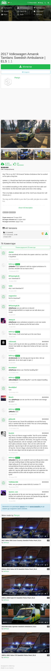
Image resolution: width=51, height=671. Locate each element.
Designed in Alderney (8, 666)
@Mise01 (12, 411)
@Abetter (12, 266)
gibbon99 (12, 419)
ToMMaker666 (13, 482)
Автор (17, 264)
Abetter (11, 252)
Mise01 (11, 397)
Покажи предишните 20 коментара (26, 247)
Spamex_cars (13, 492)
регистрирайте (35, 506)
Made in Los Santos (7, 668)
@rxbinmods (13, 358)
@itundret (12, 460)
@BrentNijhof (13, 380)
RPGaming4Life (14, 276)
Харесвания (20, 165)
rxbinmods (12, 341)
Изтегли (25, 66)
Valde (10, 286)
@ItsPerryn (12, 308)
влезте (22, 506)
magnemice (13, 296)
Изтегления (8, 165)
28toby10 (12, 320)
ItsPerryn (12, 264)
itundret (11, 433)
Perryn (17, 78)
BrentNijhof (12, 367)
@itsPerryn (12, 370)
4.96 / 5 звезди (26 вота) (7, 169)
